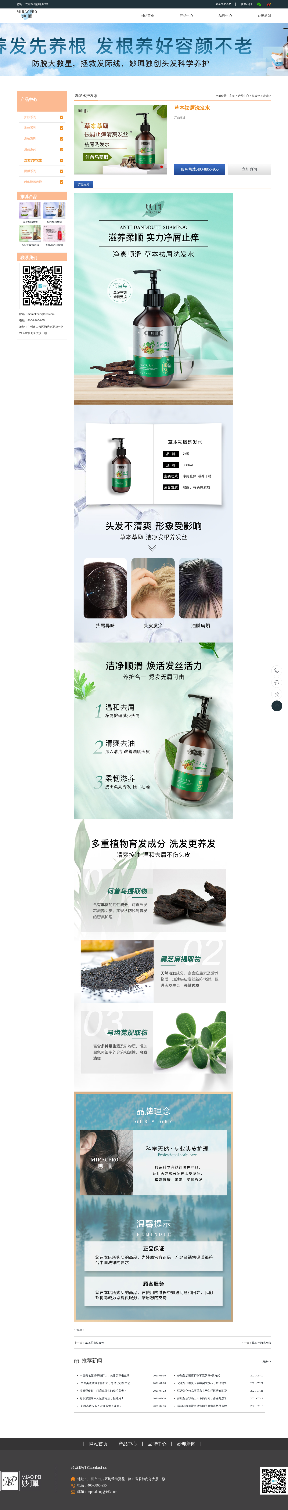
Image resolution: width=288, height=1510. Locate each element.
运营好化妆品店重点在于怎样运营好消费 (218, 1391)
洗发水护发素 (44, 160)
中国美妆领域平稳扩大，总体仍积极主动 (121, 1375)
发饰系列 (44, 139)
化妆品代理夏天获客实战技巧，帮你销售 (218, 1383)
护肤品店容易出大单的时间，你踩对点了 (218, 1398)
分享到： (79, 1330)
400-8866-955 (276, 671)
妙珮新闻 (264, 15)
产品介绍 (83, 184)
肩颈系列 (44, 150)
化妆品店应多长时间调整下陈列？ (121, 1406)
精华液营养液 (44, 182)
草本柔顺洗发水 (94, 1342)
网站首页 (147, 15)
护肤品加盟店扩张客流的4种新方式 (218, 1375)
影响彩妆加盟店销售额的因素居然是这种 (218, 1406)
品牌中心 (225, 15)
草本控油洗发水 (261, 1342)
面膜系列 (44, 171)
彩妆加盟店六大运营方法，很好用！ (121, 1398)
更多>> (266, 1361)
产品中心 (186, 15)
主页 (232, 95)
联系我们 (246, 4)
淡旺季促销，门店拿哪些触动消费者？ (121, 1391)
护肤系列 (44, 117)
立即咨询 (249, 169)
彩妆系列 (44, 128)
